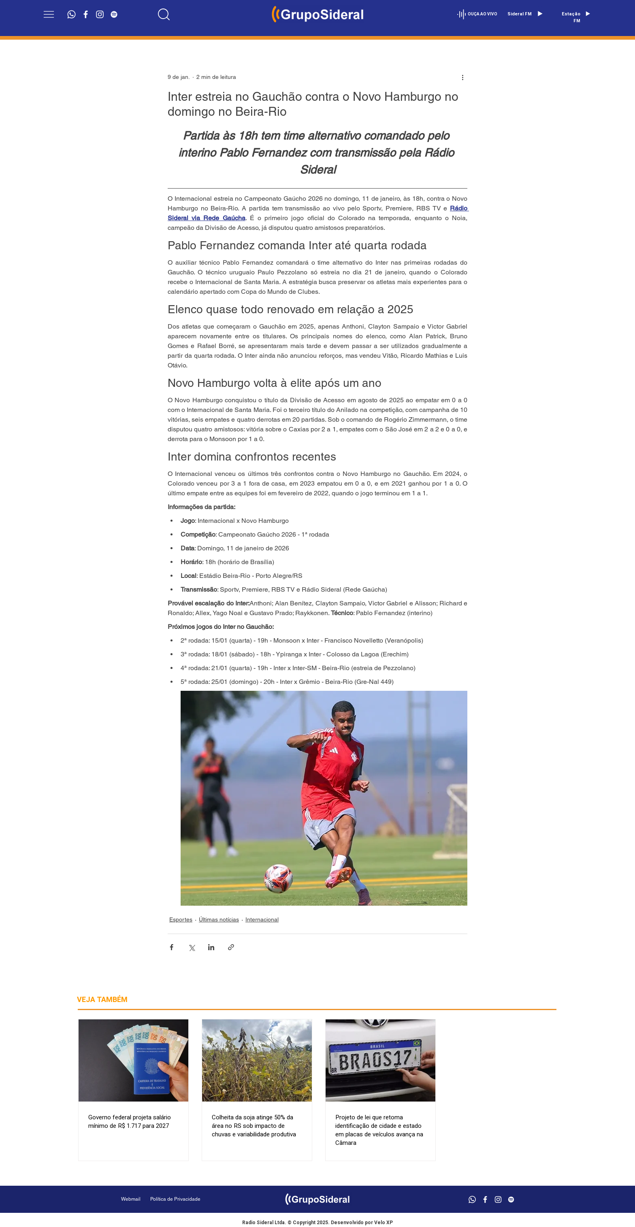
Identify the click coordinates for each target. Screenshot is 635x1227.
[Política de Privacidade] (195, 1199)
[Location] (164, 14)
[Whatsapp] (71, 14)
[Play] (540, 14)
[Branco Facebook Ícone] (86, 14)
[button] (49, 14)
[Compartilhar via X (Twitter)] (191, 947)
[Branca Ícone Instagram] (100, 14)
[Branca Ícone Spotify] (114, 14)
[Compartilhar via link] (231, 947)
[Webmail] (131, 1199)
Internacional (262, 919)
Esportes (180, 919)
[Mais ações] (462, 77)
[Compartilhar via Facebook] (171, 947)
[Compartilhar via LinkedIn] (211, 947)
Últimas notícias (219, 919)
